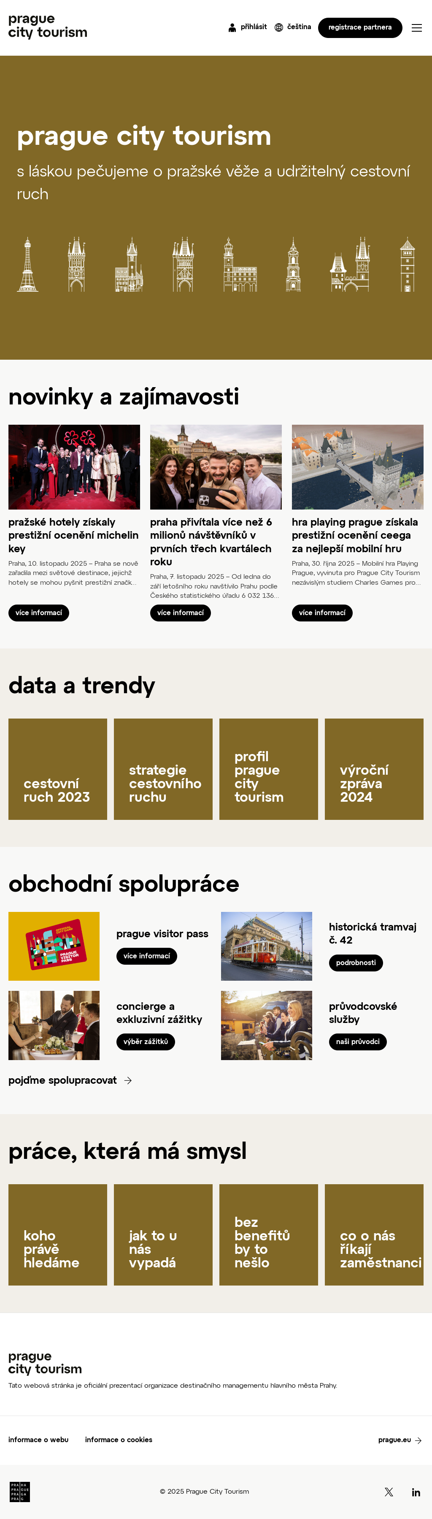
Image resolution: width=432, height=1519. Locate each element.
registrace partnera (360, 27)
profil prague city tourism (259, 778)
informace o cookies (118, 1440)
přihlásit (254, 27)
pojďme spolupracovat (64, 1081)
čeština (299, 27)
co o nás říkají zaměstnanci (381, 1250)
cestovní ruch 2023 (57, 791)
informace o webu (38, 1440)
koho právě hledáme (52, 1250)
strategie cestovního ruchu (165, 784)
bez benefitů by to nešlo (262, 1243)
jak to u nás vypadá (153, 1250)
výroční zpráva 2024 (364, 784)
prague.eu (394, 1440)
